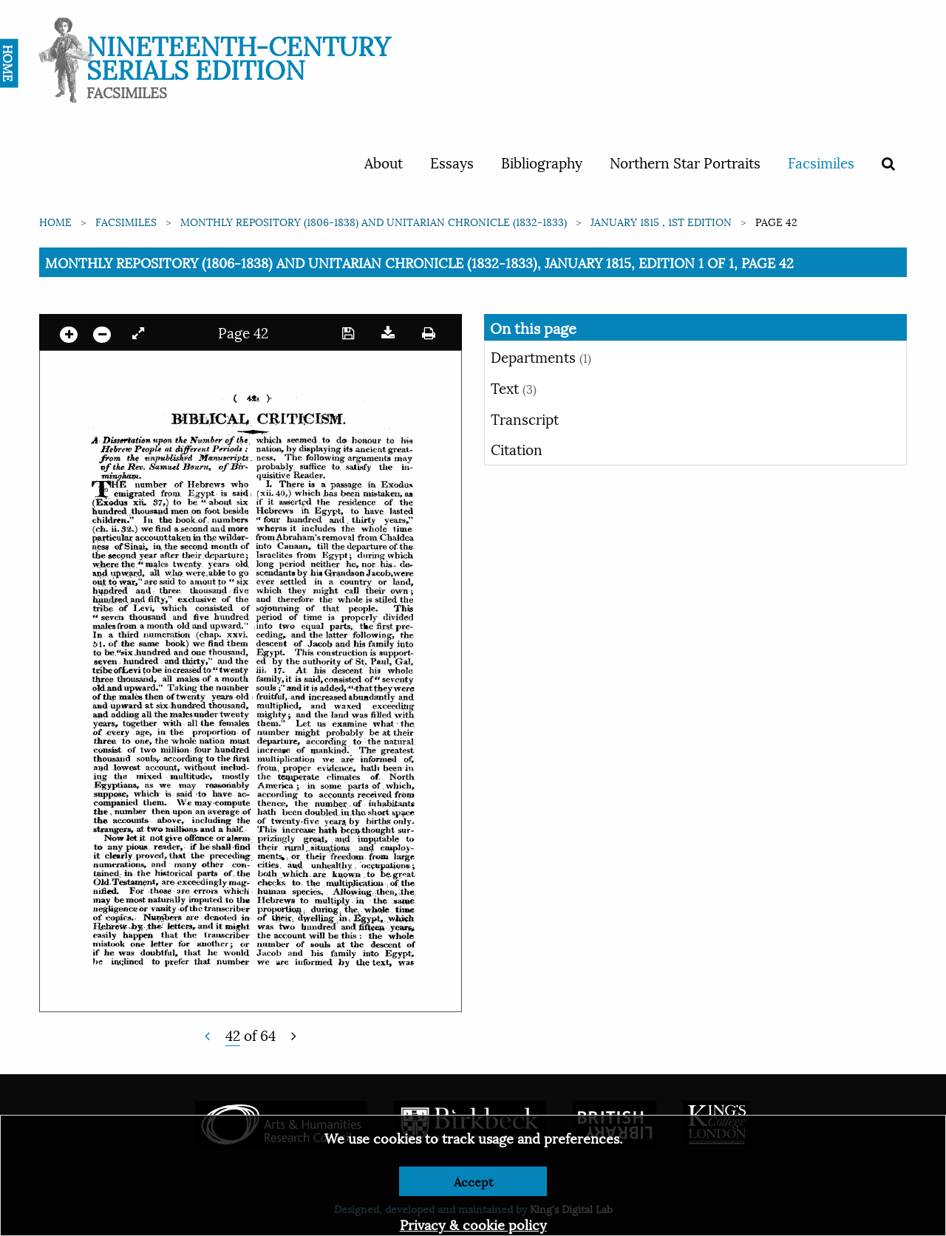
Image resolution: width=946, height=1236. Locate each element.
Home (55, 221)
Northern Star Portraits (685, 162)
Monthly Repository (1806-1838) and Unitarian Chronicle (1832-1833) (373, 221)
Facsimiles (821, 162)
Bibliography (541, 162)
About (383, 162)
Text (514, 387)
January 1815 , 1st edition (661, 221)
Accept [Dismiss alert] (473, 1181)
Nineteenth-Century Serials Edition (238, 55)
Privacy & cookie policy (473, 1224)
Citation (516, 448)
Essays (452, 162)
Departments (541, 356)
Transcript (525, 418)
